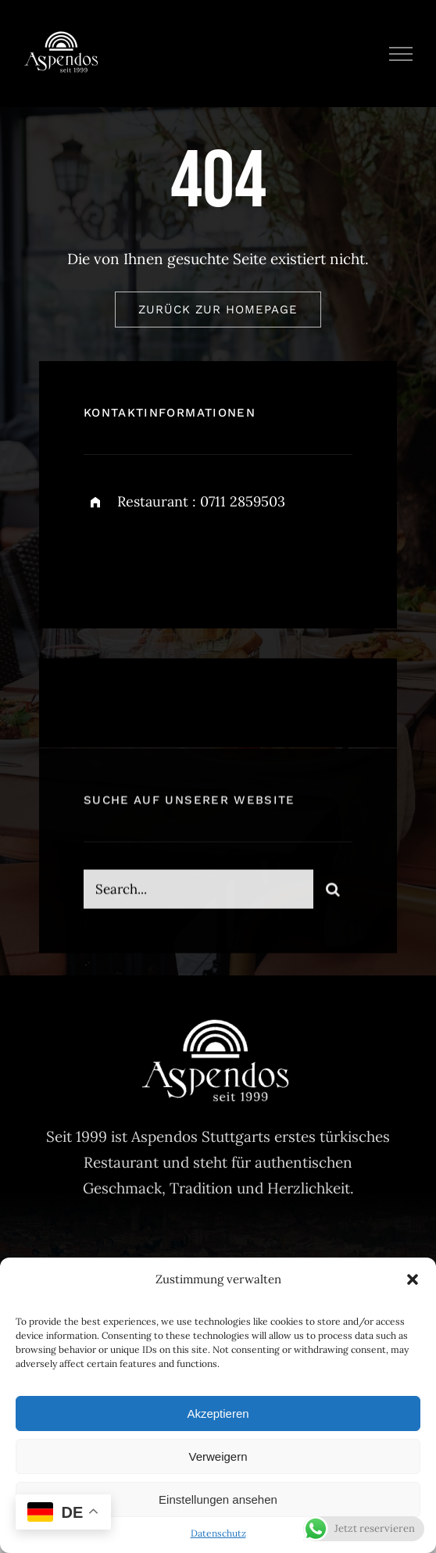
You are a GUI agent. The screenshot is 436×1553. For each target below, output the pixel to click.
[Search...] (198, 896)
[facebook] (101, 557)
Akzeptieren (217, 1413)
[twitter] (144, 557)
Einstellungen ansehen (218, 1499)
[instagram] (187, 557)
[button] (412, 1279)
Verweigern (217, 1456)
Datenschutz (218, 1533)
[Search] (332, 896)
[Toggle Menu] (401, 54)
